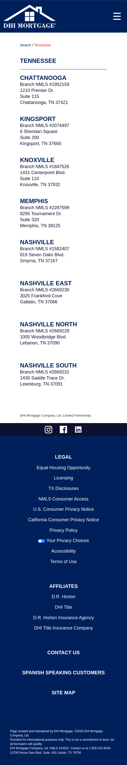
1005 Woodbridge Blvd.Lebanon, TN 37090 (43, 339)
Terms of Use (63, 561)
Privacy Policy (64, 530)
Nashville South (48, 365)
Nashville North (48, 324)
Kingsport (38, 118)
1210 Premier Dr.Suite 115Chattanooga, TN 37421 (44, 96)
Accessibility (63, 551)
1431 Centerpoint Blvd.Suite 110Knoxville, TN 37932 (43, 178)
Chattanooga (43, 77)
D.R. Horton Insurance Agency (63, 617)
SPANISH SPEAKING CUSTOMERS (63, 672)
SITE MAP (63, 692)
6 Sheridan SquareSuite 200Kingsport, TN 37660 (40, 137)
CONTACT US (63, 652)
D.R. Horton (63, 596)
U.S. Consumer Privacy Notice (63, 509)
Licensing (63, 477)
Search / (26, 45)
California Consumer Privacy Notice (63, 519)
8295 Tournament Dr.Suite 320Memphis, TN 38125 (41, 219)
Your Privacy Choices (67, 540)
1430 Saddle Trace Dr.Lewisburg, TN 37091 (42, 381)
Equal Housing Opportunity (63, 467)
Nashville (37, 242)
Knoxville (37, 160)
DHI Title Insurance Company (63, 627)
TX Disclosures (63, 488)
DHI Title (63, 607)
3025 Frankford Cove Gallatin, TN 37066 (41, 298)
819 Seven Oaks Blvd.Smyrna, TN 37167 (42, 257)
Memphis (34, 201)
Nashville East (46, 283)
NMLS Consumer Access (63, 498)
